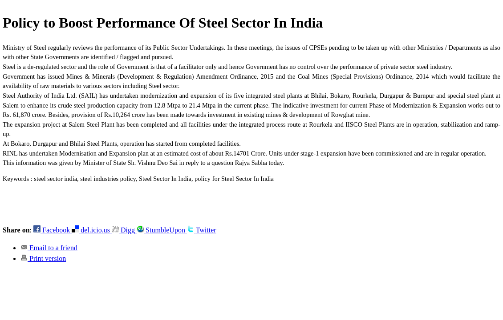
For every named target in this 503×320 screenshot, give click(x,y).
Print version (43, 258)
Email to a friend (48, 248)
